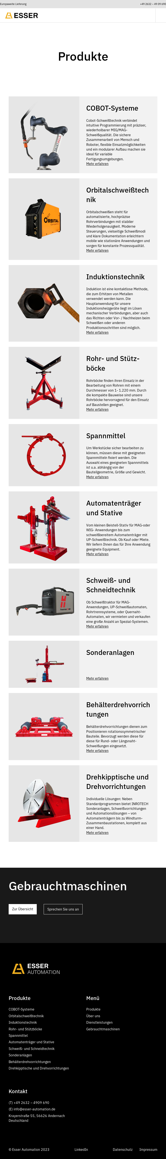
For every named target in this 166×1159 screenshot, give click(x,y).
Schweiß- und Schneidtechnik (31, 1048)
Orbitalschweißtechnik (26, 1016)
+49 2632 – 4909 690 (31, 1102)
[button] (158, 15)
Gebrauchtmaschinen (103, 1029)
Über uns (93, 1016)
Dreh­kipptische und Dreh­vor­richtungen (39, 1068)
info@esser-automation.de (34, 1109)
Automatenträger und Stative (31, 1042)
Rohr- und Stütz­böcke (25, 1029)
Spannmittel (18, 1035)
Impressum (148, 1149)
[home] (21, 15)
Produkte (93, 1009)
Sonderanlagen (20, 1055)
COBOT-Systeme (21, 1009)
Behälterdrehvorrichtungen (30, 1062)
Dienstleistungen (99, 1022)
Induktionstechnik (23, 1022)
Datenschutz (122, 1149)
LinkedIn (81, 1149)
